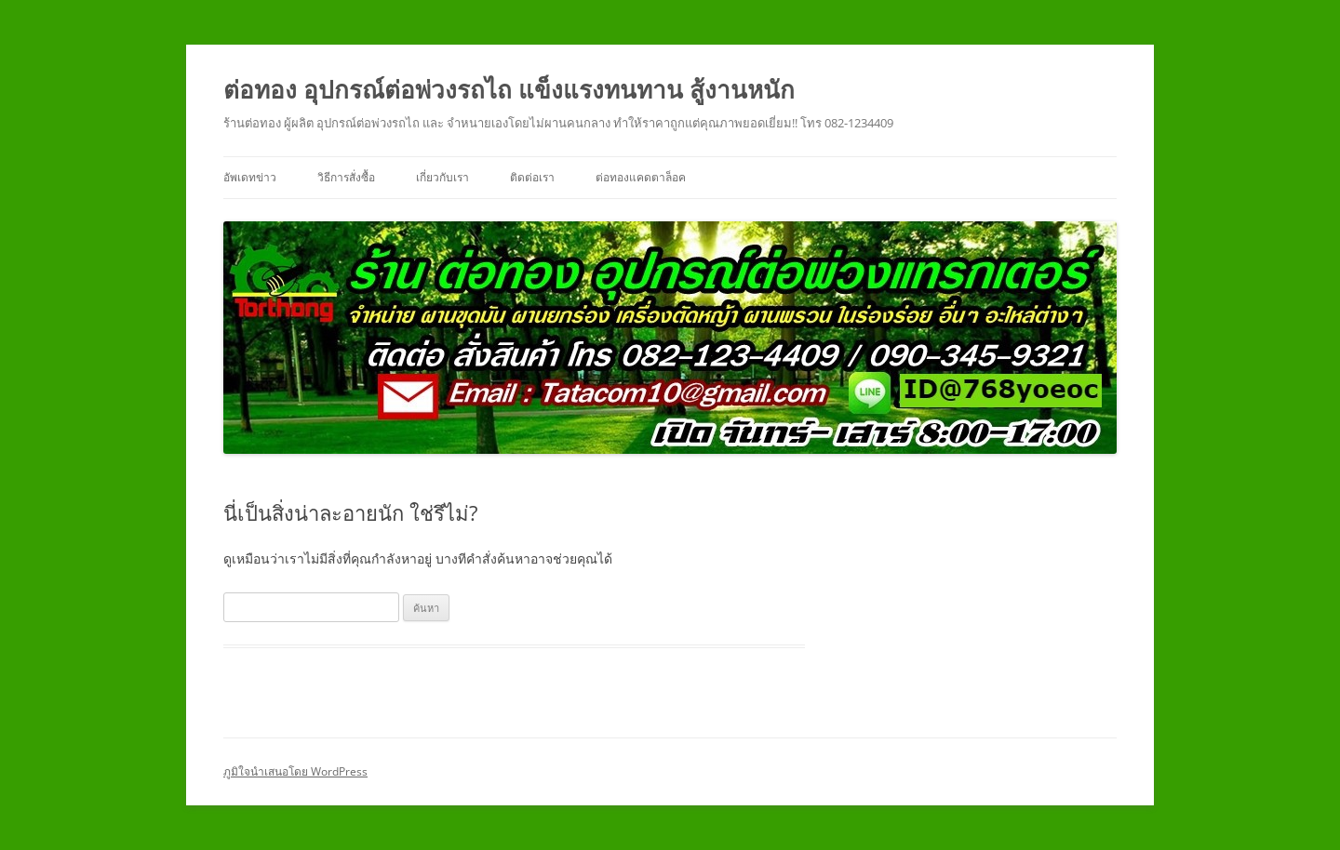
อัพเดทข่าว (249, 177)
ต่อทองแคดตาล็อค (641, 177)
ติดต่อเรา (532, 177)
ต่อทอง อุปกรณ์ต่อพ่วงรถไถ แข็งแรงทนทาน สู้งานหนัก (509, 89)
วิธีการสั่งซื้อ (346, 177)
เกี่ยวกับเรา (442, 177)
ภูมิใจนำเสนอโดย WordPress (295, 771)
